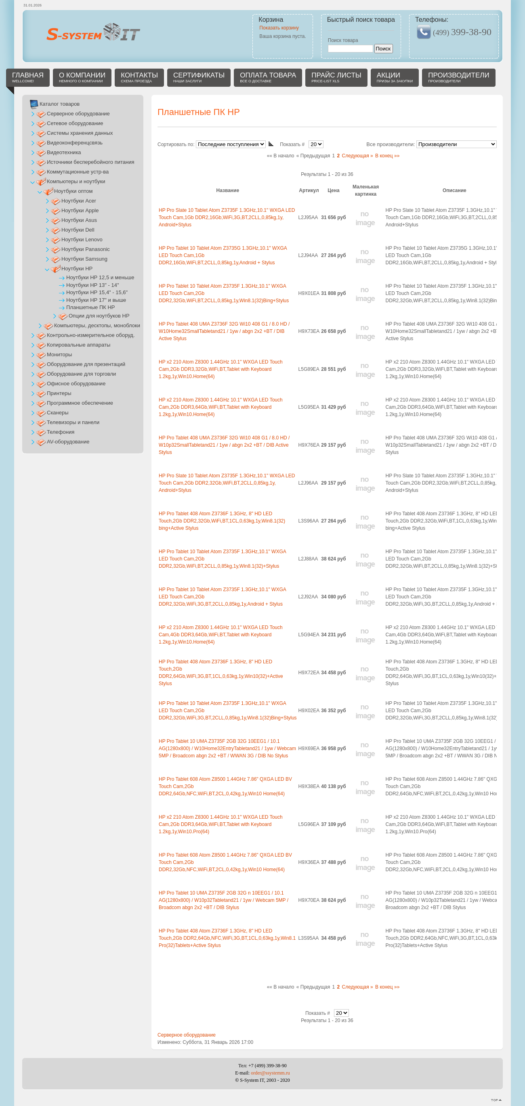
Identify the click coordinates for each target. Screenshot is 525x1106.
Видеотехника (64, 152)
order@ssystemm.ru (270, 1073)
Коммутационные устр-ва (78, 172)
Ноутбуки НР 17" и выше (96, 300)
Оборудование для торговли (81, 374)
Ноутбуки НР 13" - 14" (92, 285)
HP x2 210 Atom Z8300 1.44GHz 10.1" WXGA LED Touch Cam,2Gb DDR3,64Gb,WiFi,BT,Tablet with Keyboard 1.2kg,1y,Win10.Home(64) (221, 407)
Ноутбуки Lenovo (82, 239)
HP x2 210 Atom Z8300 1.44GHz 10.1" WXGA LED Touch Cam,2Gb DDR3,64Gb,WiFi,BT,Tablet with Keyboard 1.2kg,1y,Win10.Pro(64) (221, 824)
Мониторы (59, 354)
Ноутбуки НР (76, 269)
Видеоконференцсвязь (75, 143)
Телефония (60, 432)
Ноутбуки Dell (77, 230)
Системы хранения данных (80, 133)
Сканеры (58, 413)
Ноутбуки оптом (73, 191)
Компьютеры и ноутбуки (76, 181)
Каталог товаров (60, 104)
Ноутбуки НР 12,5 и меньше (100, 277)
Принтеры (59, 393)
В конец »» (387, 156)
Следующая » (357, 156)
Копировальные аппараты (78, 345)
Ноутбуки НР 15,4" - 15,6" (97, 292)
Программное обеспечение (80, 403)
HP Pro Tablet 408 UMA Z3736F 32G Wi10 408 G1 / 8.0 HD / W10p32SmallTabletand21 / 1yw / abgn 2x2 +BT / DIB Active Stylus (224, 445)
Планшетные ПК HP (90, 307)
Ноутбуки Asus (79, 220)
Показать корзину (279, 28)
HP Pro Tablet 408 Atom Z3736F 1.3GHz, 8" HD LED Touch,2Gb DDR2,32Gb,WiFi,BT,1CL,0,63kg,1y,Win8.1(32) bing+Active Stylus (222, 521)
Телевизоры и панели (73, 422)
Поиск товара (343, 40)
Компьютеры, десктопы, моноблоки (97, 325)
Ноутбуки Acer (78, 201)
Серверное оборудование (187, 1035)
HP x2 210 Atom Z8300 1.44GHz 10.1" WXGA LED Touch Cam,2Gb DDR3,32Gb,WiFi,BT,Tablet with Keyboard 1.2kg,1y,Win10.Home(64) (221, 369)
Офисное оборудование (76, 384)
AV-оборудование (68, 442)
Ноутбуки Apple (80, 210)
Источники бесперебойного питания (90, 162)
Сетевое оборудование (75, 123)
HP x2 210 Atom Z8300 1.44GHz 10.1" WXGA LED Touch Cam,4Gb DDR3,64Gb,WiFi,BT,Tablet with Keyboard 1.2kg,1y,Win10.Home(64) (221, 635)
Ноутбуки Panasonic (85, 249)
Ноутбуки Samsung (84, 259)
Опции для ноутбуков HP (99, 316)
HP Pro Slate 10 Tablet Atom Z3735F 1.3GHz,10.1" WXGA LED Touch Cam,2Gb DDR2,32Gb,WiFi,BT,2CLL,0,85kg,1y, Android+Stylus (227, 483)
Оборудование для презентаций (86, 364)
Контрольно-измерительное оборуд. (91, 335)
